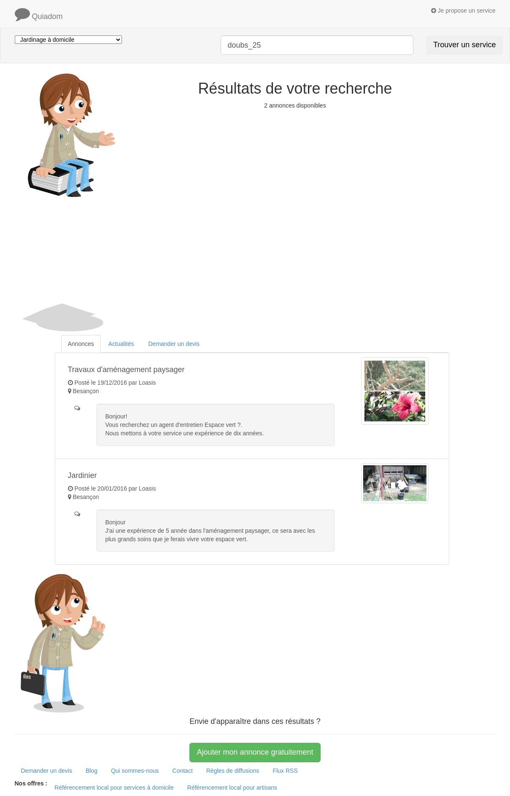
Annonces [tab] (81, 343)
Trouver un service (464, 44)
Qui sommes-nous (135, 770)
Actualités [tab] (121, 343)
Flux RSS (285, 770)
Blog (91, 770)
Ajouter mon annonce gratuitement (255, 752)
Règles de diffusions (232, 770)
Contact (183, 770)
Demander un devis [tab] (173, 343)
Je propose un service (463, 10)
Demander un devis (46, 770)
